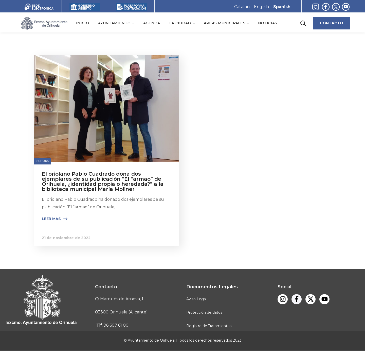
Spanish (281, 6)
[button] (302, 23)
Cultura (42, 161)
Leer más (51, 218)
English (261, 6)
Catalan (242, 6)
